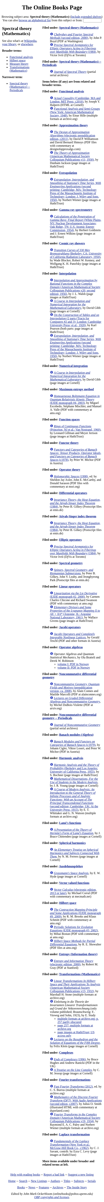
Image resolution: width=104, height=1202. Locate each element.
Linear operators (70, 586)
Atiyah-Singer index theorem (77, 516)
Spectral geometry (71, 563)
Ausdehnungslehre (71, 866)
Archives (57, 1187)
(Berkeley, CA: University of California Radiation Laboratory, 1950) (76, 254)
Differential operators (73, 493)
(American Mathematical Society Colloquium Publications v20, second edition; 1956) (75, 287)
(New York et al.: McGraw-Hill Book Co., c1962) (70, 1145)
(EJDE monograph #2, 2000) (73, 595)
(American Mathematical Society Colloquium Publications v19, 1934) (75, 1118)
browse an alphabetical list (35, 20)
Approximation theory (73, 125)
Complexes (66, 1052)
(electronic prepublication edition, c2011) (72, 135)
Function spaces (69, 419)
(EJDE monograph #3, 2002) (74, 928)
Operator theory (69, 469)
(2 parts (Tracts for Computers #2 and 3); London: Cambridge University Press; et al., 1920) (75, 320)
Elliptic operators (70, 539)
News (31, 1187)
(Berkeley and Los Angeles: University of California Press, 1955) (74, 768)
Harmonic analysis (71, 758)
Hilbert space (18, 60)
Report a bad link (54, 1174)
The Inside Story (77, 1187)
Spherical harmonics (72, 843)
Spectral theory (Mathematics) (79, 27)
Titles (66, 1181)
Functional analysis (21, 57)
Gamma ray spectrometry (76, 209)
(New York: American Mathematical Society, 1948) (75, 112)
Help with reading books (25, 1174)
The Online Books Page (52, 7)
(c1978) (75, 454)
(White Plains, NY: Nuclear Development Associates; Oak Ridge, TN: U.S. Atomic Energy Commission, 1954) (75, 223)
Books (21, 1187)
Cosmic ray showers (72, 243)
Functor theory (69, 442)
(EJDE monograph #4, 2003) (75, 399)
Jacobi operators (70, 627)
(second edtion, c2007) (76, 1100)
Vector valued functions (74, 882)
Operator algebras (71, 647)
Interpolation (67, 273)
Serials (92, 1181)
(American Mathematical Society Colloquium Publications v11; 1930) (72, 156)
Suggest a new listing (81, 1174)
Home (12, 1181)
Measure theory (19, 63)
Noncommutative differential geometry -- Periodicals (69, 716)
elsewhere (27, 44)
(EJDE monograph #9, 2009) (75, 913)
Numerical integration (73, 365)
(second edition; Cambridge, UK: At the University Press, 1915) (74, 799)
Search (23, 1181)
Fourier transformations (74, 1079)
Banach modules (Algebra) (76, 734)
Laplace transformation (74, 1134)
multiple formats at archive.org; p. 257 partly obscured (78, 1020)
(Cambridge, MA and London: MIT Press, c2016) (75, 100)
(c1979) (73, 743)
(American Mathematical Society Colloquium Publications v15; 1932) (75, 986)
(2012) (73, 1086)
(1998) (71, 476)
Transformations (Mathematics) (19, 69)
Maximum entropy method (76, 389)
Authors (55, 1181)
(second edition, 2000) (71, 36)
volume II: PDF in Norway (73, 667)
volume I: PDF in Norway (73, 664)
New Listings (39, 1181)
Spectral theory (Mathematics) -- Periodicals (20, 87)
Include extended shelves (86, 16)
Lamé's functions (70, 823)
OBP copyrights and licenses (51, 1197)
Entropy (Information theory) (78, 954)
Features (44, 1187)
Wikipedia (30, 40)
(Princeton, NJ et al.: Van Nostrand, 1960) (75, 428)
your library (9, 44)
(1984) (73, 48)
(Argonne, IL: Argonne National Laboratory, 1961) (75, 612)
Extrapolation (68, 172)
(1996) (70, 1059)
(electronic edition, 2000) (71, 962)
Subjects (79, 1181)
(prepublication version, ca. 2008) (74, 688)
